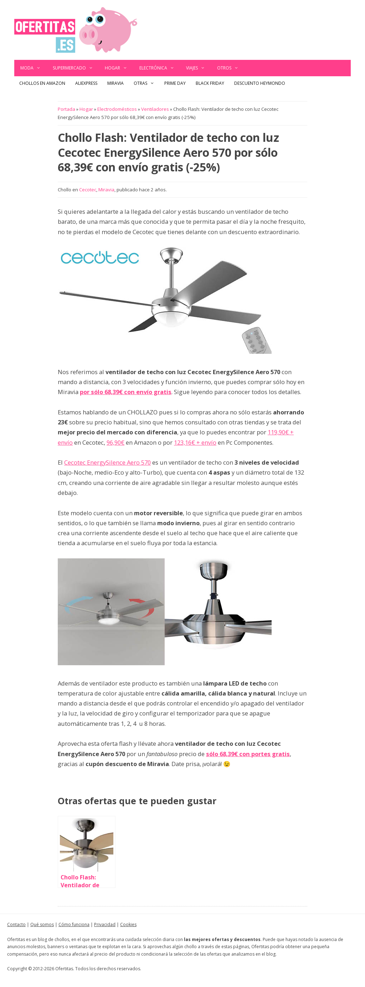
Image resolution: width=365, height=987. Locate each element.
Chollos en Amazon (42, 83)
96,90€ (115, 442)
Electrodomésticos (117, 109)
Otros (231, 68)
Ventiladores (155, 109)
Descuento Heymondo (259, 83)
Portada (66, 109)
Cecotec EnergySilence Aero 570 (107, 462)
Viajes (198, 68)
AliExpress (86, 83)
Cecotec (87, 189)
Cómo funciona (73, 924)
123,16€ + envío (195, 442)
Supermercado (76, 68)
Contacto (16, 924)
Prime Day (175, 83)
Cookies (128, 924)
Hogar (119, 68)
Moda (33, 68)
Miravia (115, 83)
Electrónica (159, 68)
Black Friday (210, 83)
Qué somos (42, 924)
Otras (146, 83)
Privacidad (104, 924)
